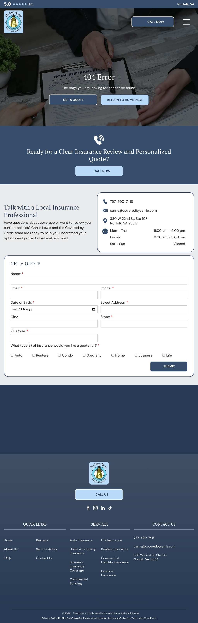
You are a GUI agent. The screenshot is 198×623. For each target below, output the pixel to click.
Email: (15, 288)
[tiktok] (110, 508)
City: (14, 317)
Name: (16, 274)
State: (105, 317)
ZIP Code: (18, 331)
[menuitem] (19, 540)
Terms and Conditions (144, 618)
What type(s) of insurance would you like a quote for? (54, 345)
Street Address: (113, 302)
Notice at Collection (119, 618)
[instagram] (95, 508)
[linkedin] (102, 508)
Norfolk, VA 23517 (124, 223)
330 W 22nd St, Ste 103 (129, 218)
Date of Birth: (21, 302)
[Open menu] (186, 21)
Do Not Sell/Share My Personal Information (82, 618)
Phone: (106, 288)
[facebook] (88, 508)
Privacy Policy (50, 618)
